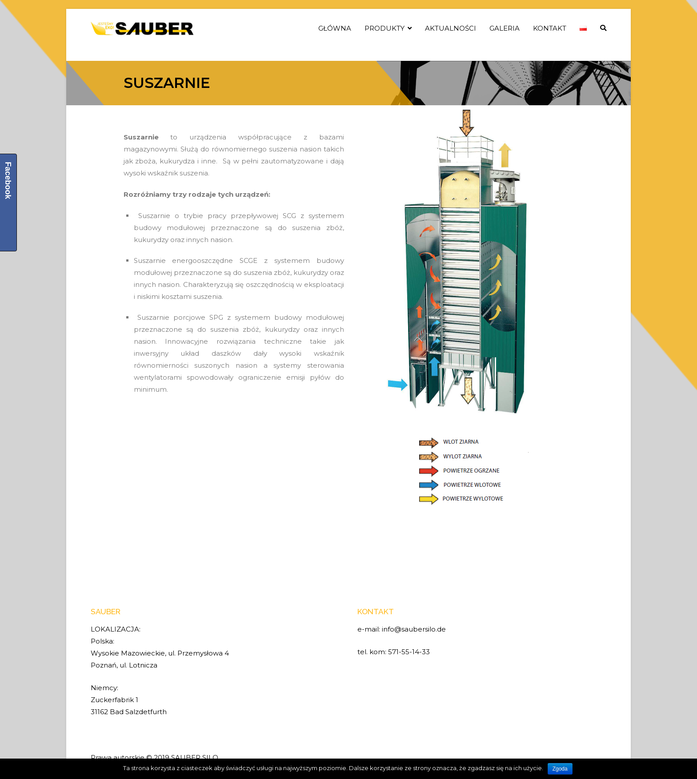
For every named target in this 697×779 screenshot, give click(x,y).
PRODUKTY (385, 28)
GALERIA (504, 28)
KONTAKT (549, 28)
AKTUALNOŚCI (450, 28)
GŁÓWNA (334, 28)
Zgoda (560, 769)
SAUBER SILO (194, 757)
